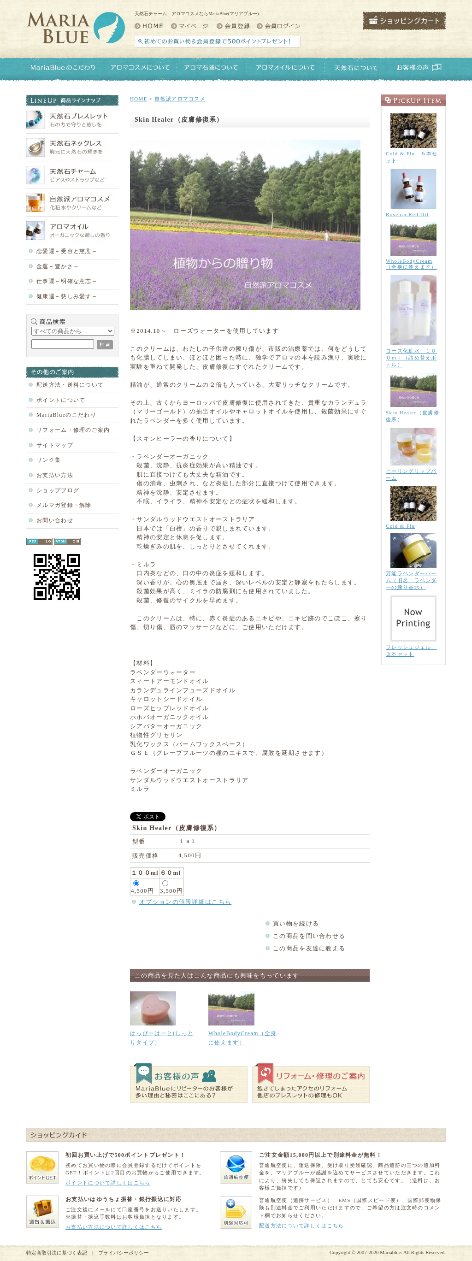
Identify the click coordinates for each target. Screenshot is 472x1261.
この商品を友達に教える (309, 948)
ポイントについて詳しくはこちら (108, 1182)
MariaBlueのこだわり (66, 415)
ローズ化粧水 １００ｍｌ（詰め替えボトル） (411, 357)
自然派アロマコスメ (180, 98)
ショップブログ (57, 490)
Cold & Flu (400, 526)
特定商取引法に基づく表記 (56, 1252)
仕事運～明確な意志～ (67, 281)
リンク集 (48, 460)
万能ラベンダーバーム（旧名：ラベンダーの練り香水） (411, 580)
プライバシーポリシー (123, 1252)
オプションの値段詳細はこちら (185, 901)
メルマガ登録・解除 (64, 505)
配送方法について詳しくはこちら (301, 1225)
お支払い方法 (54, 475)
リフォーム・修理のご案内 (73, 430)
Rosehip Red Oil (407, 214)
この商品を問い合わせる (309, 935)
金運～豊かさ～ (57, 266)
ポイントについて (60, 400)
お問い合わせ (54, 520)
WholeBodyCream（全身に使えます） (411, 264)
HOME (139, 98)
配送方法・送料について (70, 385)
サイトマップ (54, 445)
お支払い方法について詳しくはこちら (113, 1227)
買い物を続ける (296, 923)
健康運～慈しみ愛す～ (67, 296)
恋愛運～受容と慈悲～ (67, 251)
